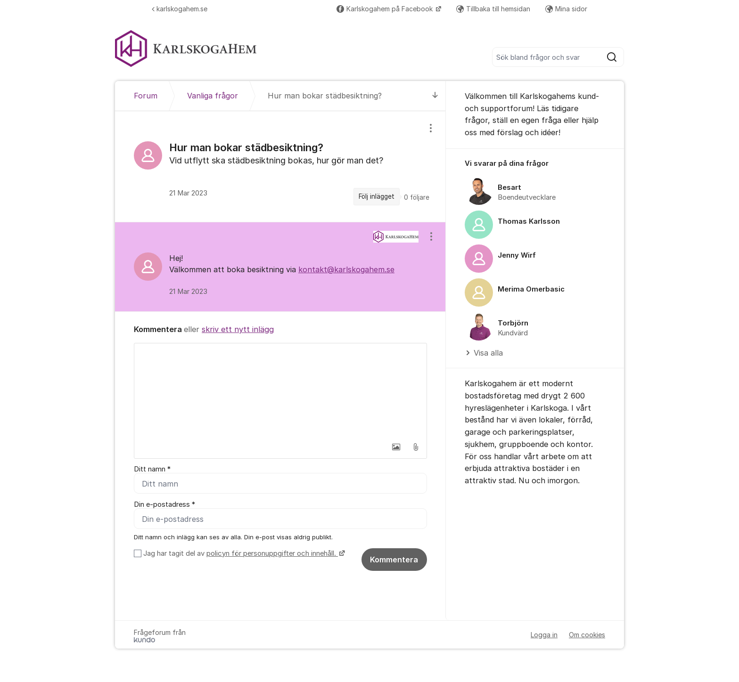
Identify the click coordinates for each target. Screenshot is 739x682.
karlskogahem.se (179, 9)
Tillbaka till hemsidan (493, 9)
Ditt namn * (152, 469)
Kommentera (394, 560)
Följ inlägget (376, 196)
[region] (280, 166)
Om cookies (587, 635)
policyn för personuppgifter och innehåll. (272, 554)
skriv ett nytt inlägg (238, 329)
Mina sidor (566, 9)
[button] (396, 447)
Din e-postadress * (164, 505)
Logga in (544, 635)
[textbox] (280, 390)
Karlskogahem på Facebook (386, 9)
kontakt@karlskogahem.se (346, 269)
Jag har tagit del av (243, 554)
